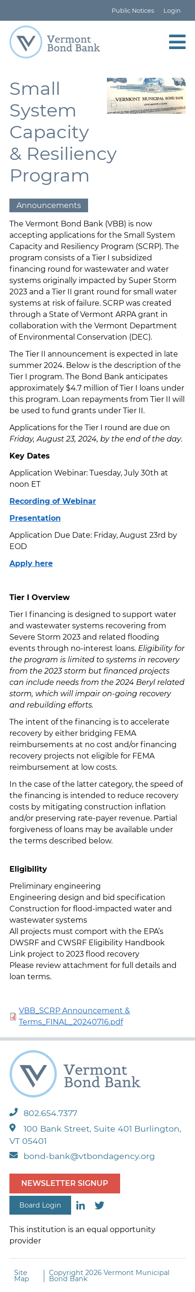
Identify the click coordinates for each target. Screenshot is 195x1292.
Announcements (48, 205)
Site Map (21, 1275)
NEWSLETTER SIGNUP (64, 1183)
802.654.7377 (43, 1113)
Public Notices (133, 10)
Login (172, 10)
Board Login (40, 1205)
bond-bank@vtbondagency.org (82, 1156)
